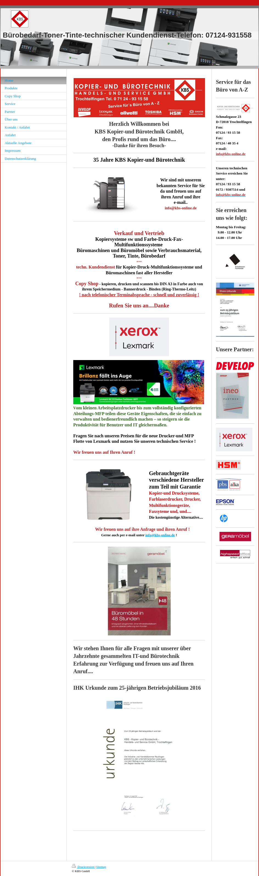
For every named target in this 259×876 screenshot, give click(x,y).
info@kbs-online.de (160, 535)
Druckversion (83, 866)
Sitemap (101, 866)
